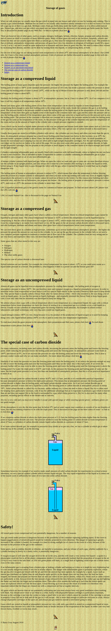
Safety (6, 72)
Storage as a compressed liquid (17, 63)
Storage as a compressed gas (16, 65)
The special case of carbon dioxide (18, 70)
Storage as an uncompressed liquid (18, 67)
